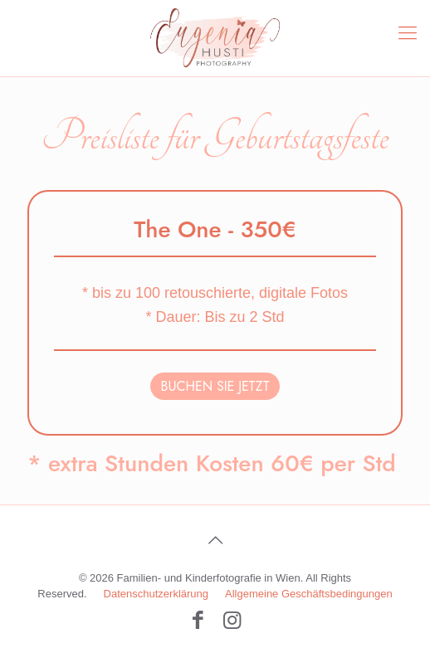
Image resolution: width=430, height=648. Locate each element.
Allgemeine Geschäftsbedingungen (309, 593)
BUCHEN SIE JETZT (215, 386)
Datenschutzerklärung (156, 593)
